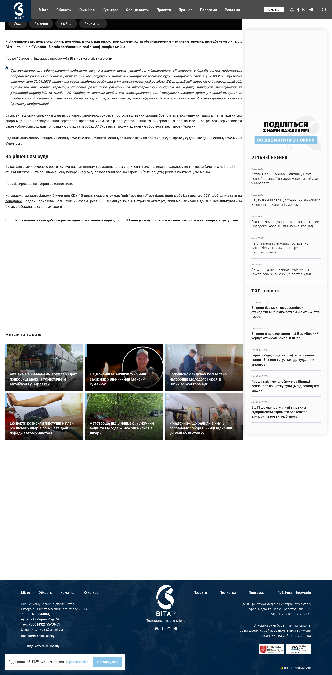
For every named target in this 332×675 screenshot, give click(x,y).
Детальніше (286, 176)
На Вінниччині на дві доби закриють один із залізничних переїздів (67, 338)
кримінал (100, 141)
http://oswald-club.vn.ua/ (123, 391)
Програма (208, 9)
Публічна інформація (294, 592)
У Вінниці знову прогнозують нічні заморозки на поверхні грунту (180, 338)
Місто (44, 9)
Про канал (228, 592)
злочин (45, 141)
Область (63, 9)
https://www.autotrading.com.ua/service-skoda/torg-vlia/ (286, 70)
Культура (110, 9)
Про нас (185, 9)
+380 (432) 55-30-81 (44, 624)
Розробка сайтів (303, 668)
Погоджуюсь (108, 662)
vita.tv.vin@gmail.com (48, 629)
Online (273, 10)
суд (19, 141)
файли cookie (79, 661)
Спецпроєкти (137, 9)
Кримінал (87, 9)
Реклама (232, 9)
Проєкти (163, 9)
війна (72, 141)
